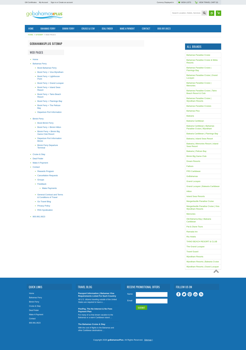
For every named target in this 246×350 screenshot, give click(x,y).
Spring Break (31, 59)
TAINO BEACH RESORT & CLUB (201, 241)
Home (30, 35)
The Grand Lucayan (195, 246)
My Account (43, 2)
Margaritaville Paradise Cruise (200, 201)
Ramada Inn (192, 231)
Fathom (189, 166)
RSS (201, 294)
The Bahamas (31, 48)
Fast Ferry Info (31, 51)
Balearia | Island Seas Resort (199, 138)
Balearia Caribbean (195, 121)
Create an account (66, 2)
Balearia (190, 116)
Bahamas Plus (193, 111)
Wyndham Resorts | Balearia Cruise (202, 261)
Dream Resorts (193, 161)
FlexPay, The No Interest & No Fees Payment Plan (95, 310)
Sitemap (39, 35)
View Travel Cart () (208, 2)
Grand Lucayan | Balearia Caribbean (203, 186)
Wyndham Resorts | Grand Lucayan (202, 266)
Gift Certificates (31, 2)
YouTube (195, 294)
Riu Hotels (191, 236)
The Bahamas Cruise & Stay (91, 324)
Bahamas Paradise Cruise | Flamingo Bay (198, 69)
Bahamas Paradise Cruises (198, 106)
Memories (190, 214)
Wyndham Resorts (194, 256)
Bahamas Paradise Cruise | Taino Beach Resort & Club (201, 91)
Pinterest (190, 294)
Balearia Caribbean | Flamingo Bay (202, 133)
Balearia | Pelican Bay (196, 151)
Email (129, 300)
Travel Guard (192, 251)
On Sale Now (31, 56)
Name (130, 294)
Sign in (53, 2)
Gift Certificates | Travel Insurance (40, 64)
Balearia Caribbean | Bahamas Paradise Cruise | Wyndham (200, 127)
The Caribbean (31, 61)
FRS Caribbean (193, 171)
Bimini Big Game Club (196, 156)
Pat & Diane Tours (194, 226)
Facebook (178, 294)
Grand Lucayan (193, 181)
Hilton (189, 191)
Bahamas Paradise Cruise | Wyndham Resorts (198, 99)
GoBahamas (192, 176)
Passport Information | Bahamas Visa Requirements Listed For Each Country (97, 294)
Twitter (184, 294)
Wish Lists (186, 2)
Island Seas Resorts (195, 196)
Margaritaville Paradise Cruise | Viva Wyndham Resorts (202, 207)
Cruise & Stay (31, 53)
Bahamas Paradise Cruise (198, 55)
